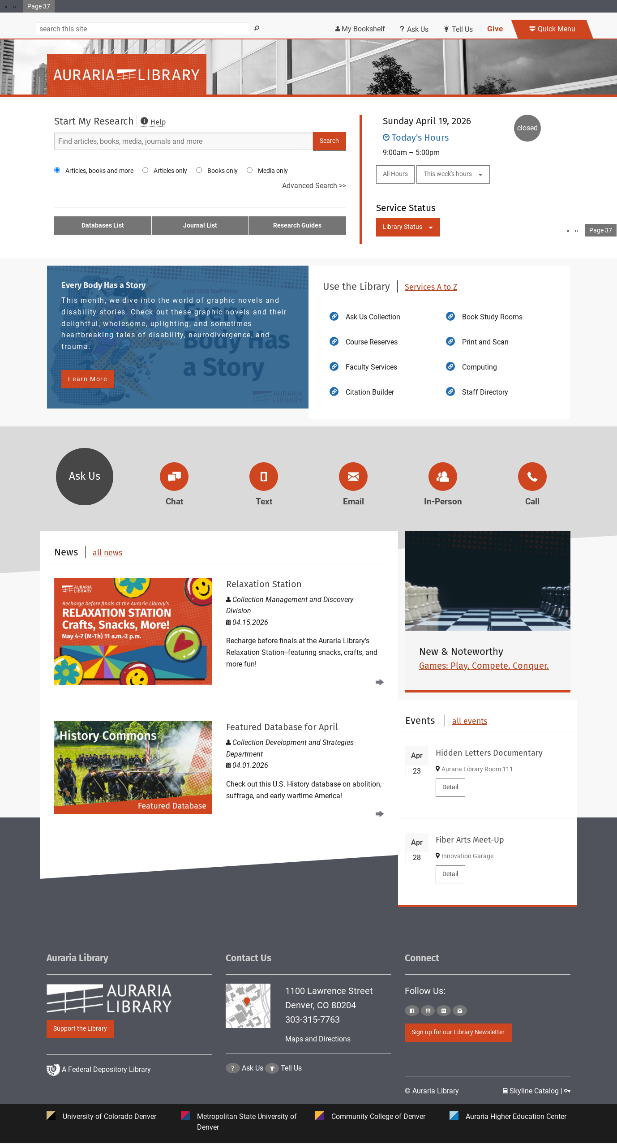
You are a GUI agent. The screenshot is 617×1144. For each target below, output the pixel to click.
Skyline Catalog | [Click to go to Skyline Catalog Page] (533, 1091)
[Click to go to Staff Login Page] (567, 1091)
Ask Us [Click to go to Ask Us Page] (252, 1091)
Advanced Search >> (314, 185)
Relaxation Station (264, 584)
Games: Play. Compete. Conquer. (484, 665)
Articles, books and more (99, 170)
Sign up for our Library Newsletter (458, 1032)
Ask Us (84, 476)
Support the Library (80, 1028)
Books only (222, 170)
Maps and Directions (318, 1039)
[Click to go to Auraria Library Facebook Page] (412, 1010)
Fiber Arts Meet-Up (470, 840)
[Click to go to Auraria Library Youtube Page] (428, 1010)
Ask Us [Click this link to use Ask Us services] (413, 29)
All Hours (395, 174)
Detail (450, 787)
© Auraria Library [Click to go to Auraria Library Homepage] (432, 1091)
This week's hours (448, 174)
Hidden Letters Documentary (489, 753)
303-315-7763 (312, 1019)
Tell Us (291, 1091)
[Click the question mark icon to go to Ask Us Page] (233, 1091)
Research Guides (297, 225)
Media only (273, 170)
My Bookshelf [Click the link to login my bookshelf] (360, 29)
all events (469, 722)
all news (107, 553)
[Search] (142, 28)
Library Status (402, 227)
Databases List (102, 225)
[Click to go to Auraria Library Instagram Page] (460, 1010)
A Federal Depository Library (99, 1091)
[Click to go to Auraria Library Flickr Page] (444, 1010)
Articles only (170, 170)
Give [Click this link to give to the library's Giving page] (495, 28)
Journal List (200, 225)
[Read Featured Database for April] (218, 768)
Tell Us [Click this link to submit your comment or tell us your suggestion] (458, 29)
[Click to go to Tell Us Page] (272, 1091)
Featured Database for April (282, 727)
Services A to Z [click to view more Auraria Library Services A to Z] (431, 287)
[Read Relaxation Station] (218, 631)
